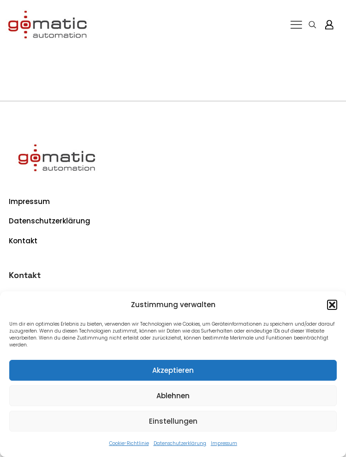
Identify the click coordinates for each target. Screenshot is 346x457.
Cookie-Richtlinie (129, 443)
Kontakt (23, 241)
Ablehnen (173, 396)
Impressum (224, 443)
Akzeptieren (173, 370)
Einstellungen (173, 421)
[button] (332, 304)
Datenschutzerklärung (180, 443)
